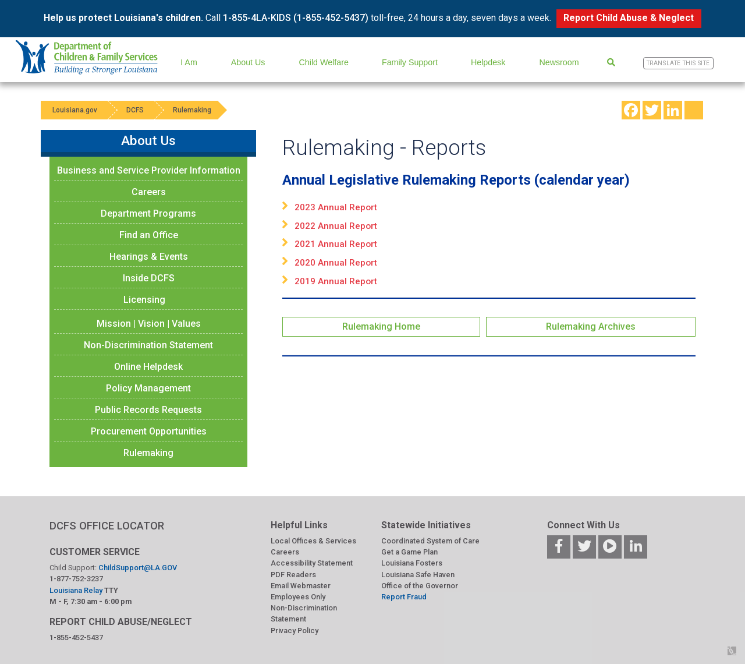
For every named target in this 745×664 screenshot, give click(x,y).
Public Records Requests (148, 409)
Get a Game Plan (409, 552)
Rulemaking (192, 110)
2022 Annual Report (336, 226)
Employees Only (298, 596)
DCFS (135, 110)
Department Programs (148, 213)
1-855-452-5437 (76, 637)
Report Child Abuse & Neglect (628, 17)
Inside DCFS (149, 278)
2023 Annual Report (336, 207)
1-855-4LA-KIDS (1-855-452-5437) (295, 17)
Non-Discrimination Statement (148, 345)
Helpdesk (488, 62)
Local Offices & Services (313, 540)
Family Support (410, 62)
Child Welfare (324, 62)
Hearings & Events (148, 256)
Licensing (144, 299)
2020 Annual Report (336, 262)
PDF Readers (293, 574)
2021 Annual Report (336, 244)
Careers (149, 191)
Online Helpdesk (148, 366)
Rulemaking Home (381, 326)
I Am (188, 62)
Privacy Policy (294, 630)
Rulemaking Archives (591, 326)
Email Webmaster (301, 585)
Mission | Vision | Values (149, 323)
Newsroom (559, 62)
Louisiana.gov (74, 110)
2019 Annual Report (336, 281)
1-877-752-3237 (76, 578)
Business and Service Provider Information (148, 170)
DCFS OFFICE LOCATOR (106, 526)
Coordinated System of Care (430, 540)
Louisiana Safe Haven (418, 574)
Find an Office (148, 235)
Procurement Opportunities (149, 431)
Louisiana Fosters (411, 563)
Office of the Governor (419, 585)
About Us (248, 62)
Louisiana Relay (76, 590)
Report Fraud (404, 596)
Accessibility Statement (312, 563)
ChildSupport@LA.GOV (137, 567)
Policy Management (148, 388)
